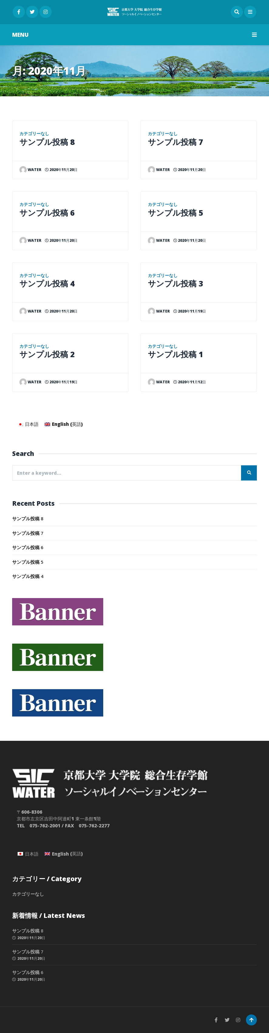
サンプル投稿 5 (175, 212)
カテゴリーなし (34, 133)
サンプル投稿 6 (47, 212)
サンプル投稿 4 (47, 283)
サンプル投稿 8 (47, 142)
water (30, 169)
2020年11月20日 (61, 169)
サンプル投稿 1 (175, 354)
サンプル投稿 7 (175, 142)
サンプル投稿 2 (47, 354)
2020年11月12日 (189, 382)
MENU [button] (134, 34)
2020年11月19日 (61, 382)
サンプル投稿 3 (175, 283)
